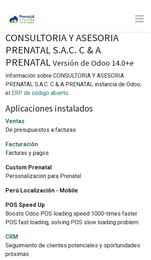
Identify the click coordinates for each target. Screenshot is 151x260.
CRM (11, 236)
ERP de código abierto (40, 93)
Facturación (21, 144)
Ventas (15, 121)
